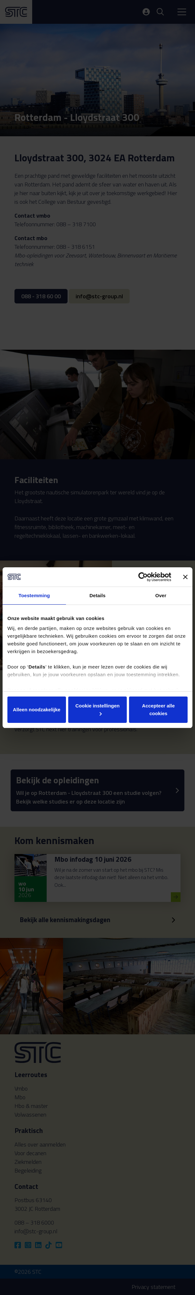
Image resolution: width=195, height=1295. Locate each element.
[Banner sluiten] (185, 577)
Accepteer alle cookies (158, 709)
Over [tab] (160, 595)
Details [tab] (97, 595)
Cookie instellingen (97, 709)
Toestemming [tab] (34, 595)
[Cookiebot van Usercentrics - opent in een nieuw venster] (143, 577)
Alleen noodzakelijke (36, 709)
